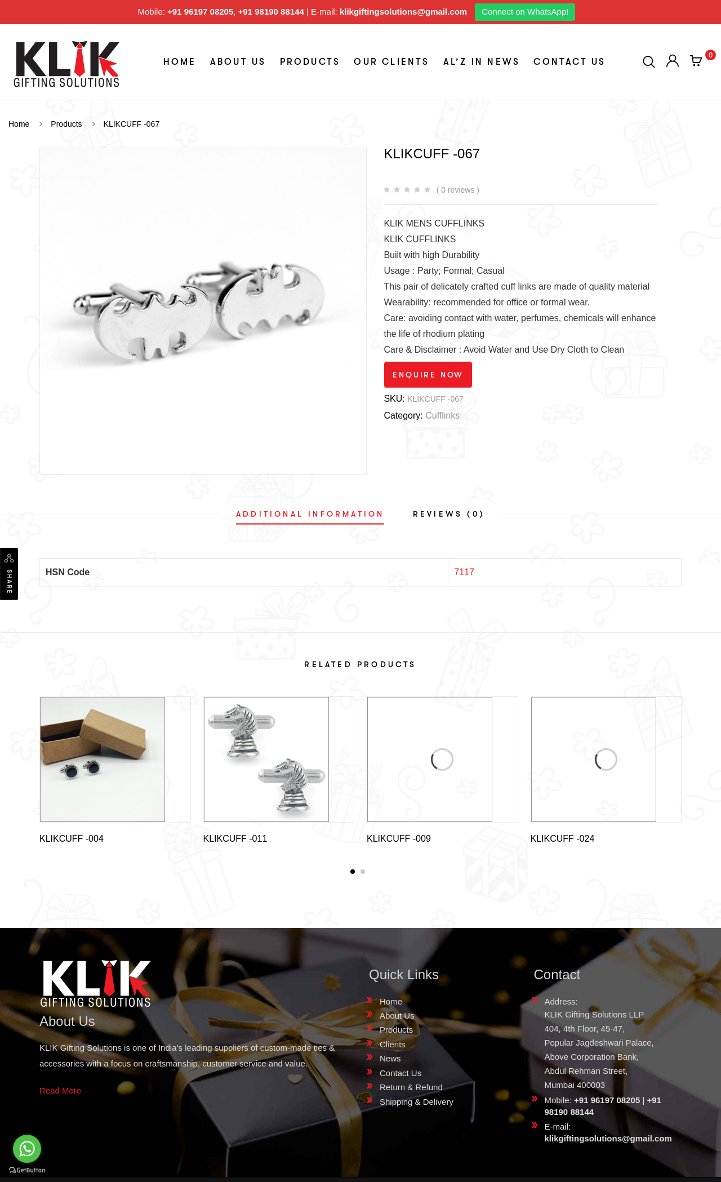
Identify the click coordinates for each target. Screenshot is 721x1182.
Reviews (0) (449, 513)
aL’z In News (481, 62)
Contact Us (569, 62)
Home (180, 62)
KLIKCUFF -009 (399, 838)
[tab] (310, 514)
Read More (60, 1092)
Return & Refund (411, 1089)
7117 (464, 572)
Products (310, 62)
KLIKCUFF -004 (71, 838)
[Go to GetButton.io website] (27, 1170)
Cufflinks (442, 415)
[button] (352, 874)
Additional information (310, 513)
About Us (238, 62)
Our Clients (391, 62)
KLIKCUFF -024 (563, 838)
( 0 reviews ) (458, 189)
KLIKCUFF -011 (235, 838)
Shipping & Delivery (416, 1104)
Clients (393, 1046)
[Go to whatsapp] (27, 1149)
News (390, 1060)
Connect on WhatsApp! (525, 11)
